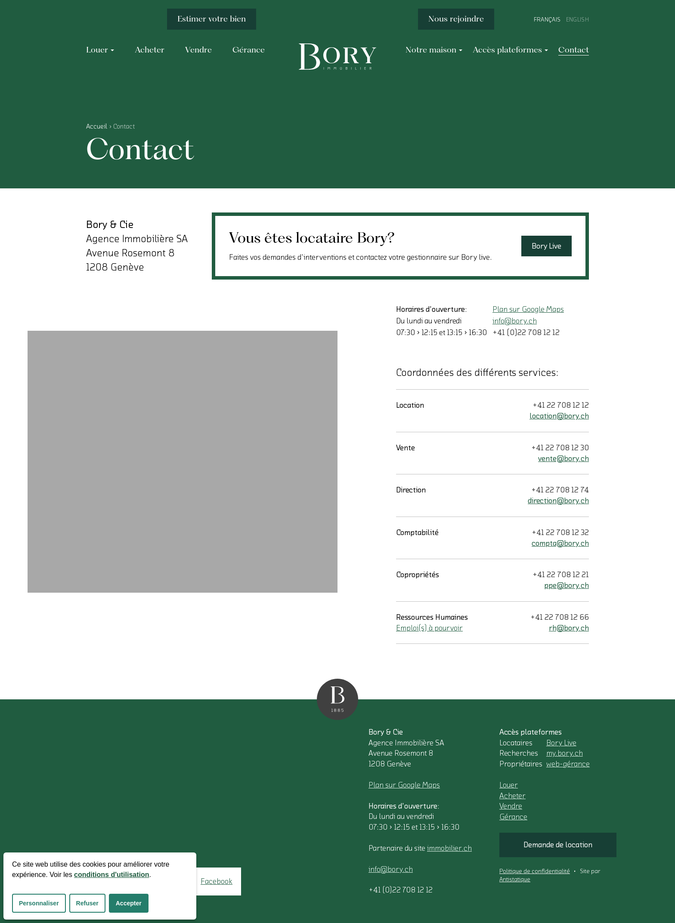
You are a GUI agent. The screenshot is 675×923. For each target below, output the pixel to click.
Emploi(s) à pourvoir (429, 628)
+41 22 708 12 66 (559, 617)
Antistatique (514, 880)
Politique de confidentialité (534, 871)
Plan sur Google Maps (528, 309)
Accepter (129, 903)
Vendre (510, 806)
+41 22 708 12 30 (560, 448)
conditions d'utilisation (111, 874)
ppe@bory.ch (566, 585)
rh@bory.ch (569, 628)
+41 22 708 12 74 (560, 490)
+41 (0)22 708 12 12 (526, 332)
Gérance (513, 817)
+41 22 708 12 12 (561, 405)
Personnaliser (39, 903)
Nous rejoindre (456, 19)
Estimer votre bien (211, 19)
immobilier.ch (449, 848)
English (577, 20)
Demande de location (557, 845)
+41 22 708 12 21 (561, 574)
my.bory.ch (564, 753)
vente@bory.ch (563, 458)
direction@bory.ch (558, 501)
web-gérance (568, 764)
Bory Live (546, 246)
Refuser (87, 903)
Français (547, 20)
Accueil (96, 126)
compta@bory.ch (560, 543)
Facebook (216, 881)
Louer (508, 785)
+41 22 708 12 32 (560, 532)
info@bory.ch (514, 321)
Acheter (512, 796)
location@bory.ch (559, 416)
